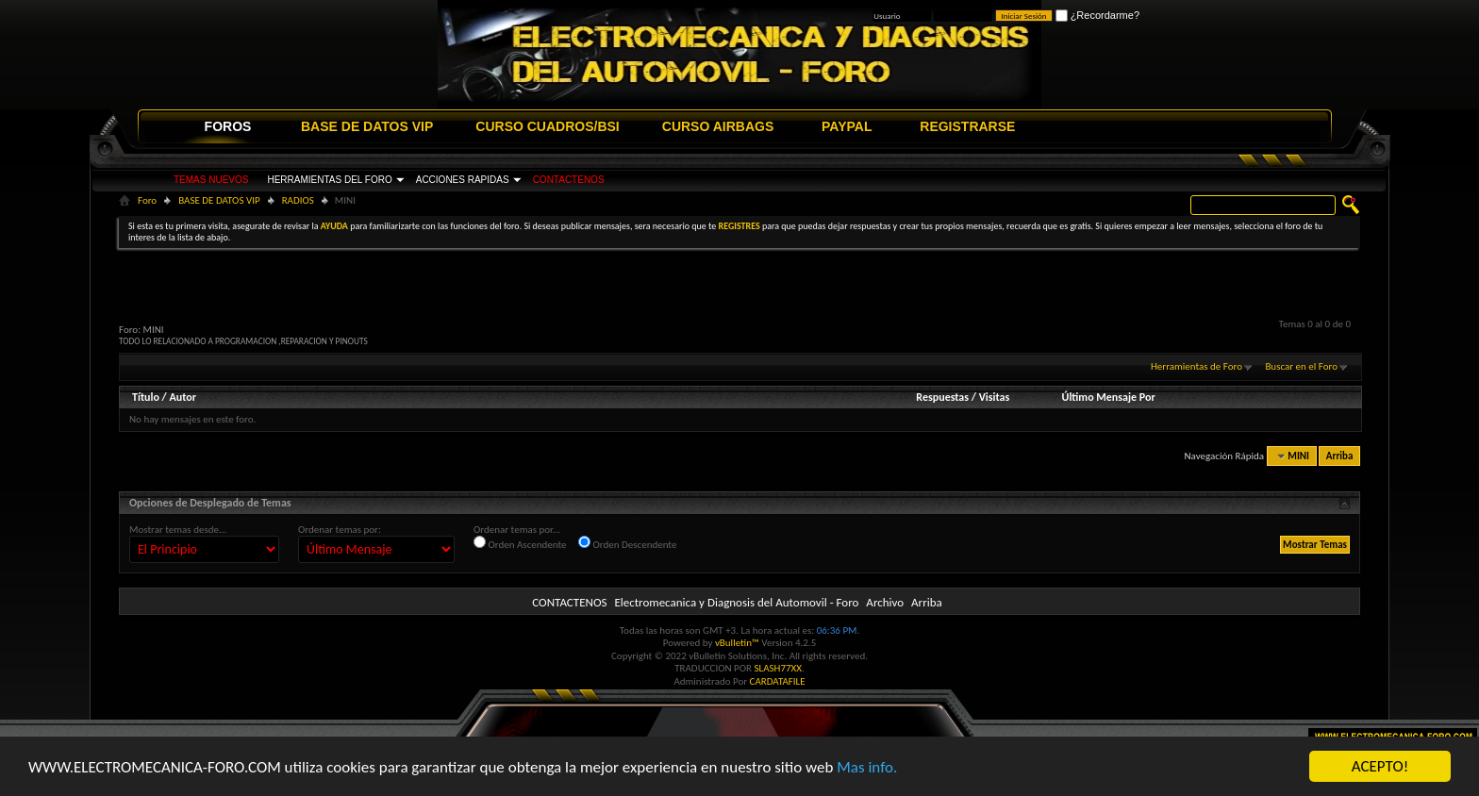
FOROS (228, 126)
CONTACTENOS (569, 179)
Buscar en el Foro (1301, 366)
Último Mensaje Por (1108, 397)
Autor (182, 397)
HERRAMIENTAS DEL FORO (329, 179)
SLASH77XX (779, 668)
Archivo (885, 602)
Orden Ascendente (520, 543)
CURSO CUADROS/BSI (547, 126)
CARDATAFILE (778, 681)
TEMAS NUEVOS (211, 179)
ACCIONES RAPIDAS (462, 179)
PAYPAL (847, 126)
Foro (147, 200)
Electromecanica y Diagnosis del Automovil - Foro (736, 602)
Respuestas (942, 397)
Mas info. (867, 768)
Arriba (1340, 456)
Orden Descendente (627, 543)
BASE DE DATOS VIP (367, 126)
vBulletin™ (737, 643)
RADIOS (298, 200)
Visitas (994, 397)
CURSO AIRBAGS (718, 126)
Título (145, 397)
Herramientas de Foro (1196, 366)
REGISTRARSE (967, 126)
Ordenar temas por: (339, 529)
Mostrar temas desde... (177, 529)
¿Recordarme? (1097, 15)
